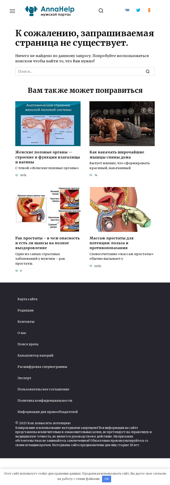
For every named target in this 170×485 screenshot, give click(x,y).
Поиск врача (27, 344)
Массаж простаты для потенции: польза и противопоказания (111, 243)
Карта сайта (27, 299)
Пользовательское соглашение (43, 389)
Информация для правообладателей (47, 412)
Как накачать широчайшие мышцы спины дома (116, 154)
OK (106, 479)
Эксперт (24, 378)
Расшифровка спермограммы (42, 367)
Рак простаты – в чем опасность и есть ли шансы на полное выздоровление (47, 243)
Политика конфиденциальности (44, 401)
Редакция (25, 310)
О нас (21, 333)
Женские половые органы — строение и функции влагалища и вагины (47, 157)
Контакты (26, 322)
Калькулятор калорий (35, 355)
